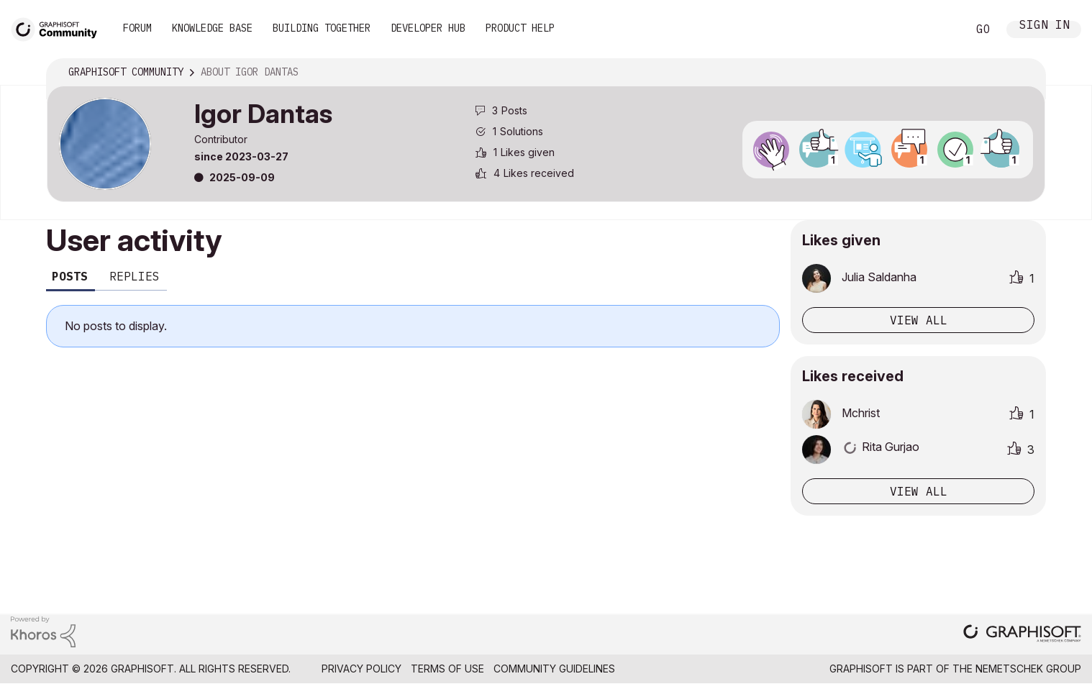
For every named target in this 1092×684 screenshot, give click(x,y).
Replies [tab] (134, 276)
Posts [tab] (70, 276)
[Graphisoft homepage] (1022, 635)
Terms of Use (447, 668)
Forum (137, 28)
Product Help (520, 28)
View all (918, 320)
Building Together (321, 28)
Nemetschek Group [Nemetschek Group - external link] (1028, 668)
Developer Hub (428, 28)
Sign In (1044, 26)
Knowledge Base (212, 28)
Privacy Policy (361, 668)
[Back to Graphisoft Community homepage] (59, 28)
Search (940, 29)
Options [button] (1025, 72)
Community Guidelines (554, 668)
